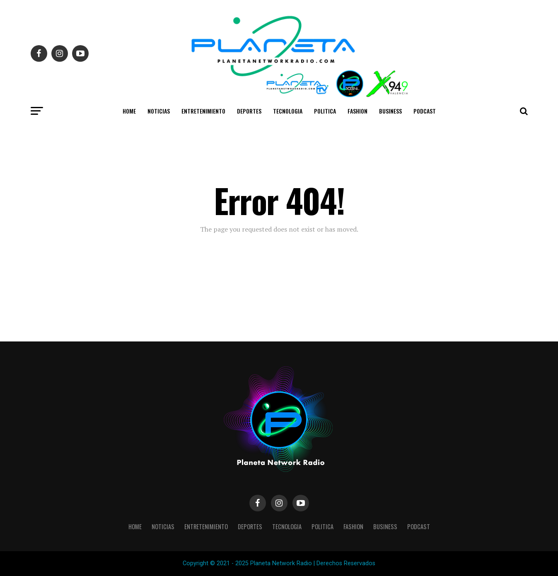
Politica (325, 110)
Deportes (249, 110)
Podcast (424, 110)
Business (390, 110)
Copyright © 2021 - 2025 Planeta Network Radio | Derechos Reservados (279, 563)
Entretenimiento (203, 110)
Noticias (158, 110)
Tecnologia (287, 110)
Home (129, 110)
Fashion (357, 110)
